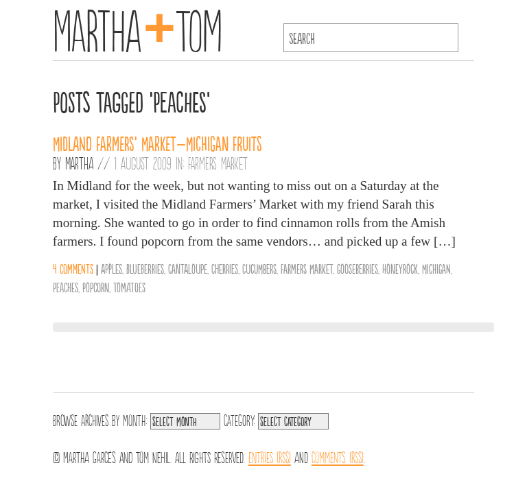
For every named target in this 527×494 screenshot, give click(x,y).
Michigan (436, 268)
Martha (79, 162)
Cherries (224, 268)
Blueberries (145, 268)
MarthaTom (137, 27)
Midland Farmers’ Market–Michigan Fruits (157, 142)
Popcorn (95, 287)
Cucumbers (259, 268)
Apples (111, 268)
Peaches (65, 287)
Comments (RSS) (338, 456)
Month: (135, 419)
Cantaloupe (187, 268)
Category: (239, 419)
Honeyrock (400, 268)
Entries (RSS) (269, 456)
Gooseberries (357, 268)
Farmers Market (217, 162)
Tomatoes (129, 287)
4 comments (73, 268)
